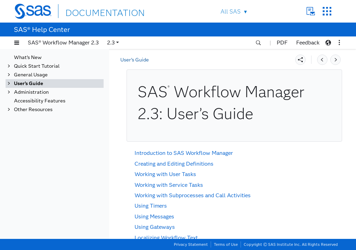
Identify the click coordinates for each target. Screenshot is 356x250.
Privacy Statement (191, 244)
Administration (31, 92)
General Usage (31, 75)
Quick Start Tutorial (36, 66)
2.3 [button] (111, 42)
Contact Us (310, 11)
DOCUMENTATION (90, 11)
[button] (16, 43)
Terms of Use (226, 244)
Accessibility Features (39, 101)
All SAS (230, 11)
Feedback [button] (307, 42)
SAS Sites (327, 11)
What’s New (28, 57)
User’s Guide (28, 83)
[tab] (55, 83)
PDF (282, 42)
